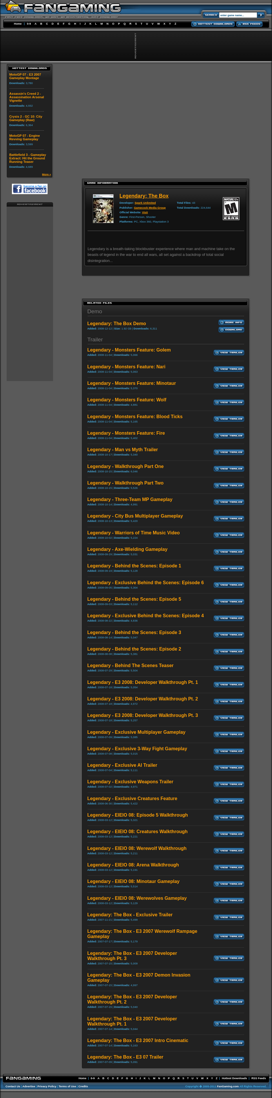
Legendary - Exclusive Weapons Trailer (130, 781)
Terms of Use (67, 1086)
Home (18, 23)
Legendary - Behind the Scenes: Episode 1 (134, 565)
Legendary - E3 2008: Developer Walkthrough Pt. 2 (142, 698)
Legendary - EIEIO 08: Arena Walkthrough (133, 864)
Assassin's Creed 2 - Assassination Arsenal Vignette (26, 97)
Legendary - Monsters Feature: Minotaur (131, 383)
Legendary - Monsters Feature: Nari (126, 366)
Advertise (28, 1086)
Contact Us (13, 1086)
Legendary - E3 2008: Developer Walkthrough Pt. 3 (142, 715)
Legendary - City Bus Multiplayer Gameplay (135, 516)
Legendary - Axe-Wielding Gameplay (127, 549)
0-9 (29, 23)
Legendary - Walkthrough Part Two (125, 482)
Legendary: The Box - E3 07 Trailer (125, 1057)
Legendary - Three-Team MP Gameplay (130, 499)
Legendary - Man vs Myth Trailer (122, 449)
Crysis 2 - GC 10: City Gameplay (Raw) (25, 118)
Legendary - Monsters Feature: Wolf (126, 399)
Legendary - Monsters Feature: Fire (126, 433)
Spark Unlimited (145, 202)
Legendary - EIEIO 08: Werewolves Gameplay (137, 898)
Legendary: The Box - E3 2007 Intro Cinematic (137, 1040)
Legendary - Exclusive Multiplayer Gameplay (136, 732)
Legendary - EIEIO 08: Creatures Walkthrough (137, 831)
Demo (94, 311)
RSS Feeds (258, 1078)
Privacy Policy (46, 1086)
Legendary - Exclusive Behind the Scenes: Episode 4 (145, 615)
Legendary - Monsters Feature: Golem (129, 349)
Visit (145, 212)
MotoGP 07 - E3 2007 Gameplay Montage (25, 76)
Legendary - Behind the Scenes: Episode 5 (134, 599)
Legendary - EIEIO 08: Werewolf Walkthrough (136, 848)
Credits (83, 1086)
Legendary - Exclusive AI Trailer (122, 765)
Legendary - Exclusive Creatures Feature (132, 798)
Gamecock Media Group (150, 207)
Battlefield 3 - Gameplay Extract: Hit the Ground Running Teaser (27, 158)
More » (46, 174)
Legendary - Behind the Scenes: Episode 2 (134, 649)
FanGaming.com (228, 1086)
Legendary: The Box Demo (116, 323)
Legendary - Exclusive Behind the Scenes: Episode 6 (145, 582)
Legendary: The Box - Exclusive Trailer (130, 914)
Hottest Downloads (234, 1078)
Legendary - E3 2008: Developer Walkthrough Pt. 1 (142, 682)
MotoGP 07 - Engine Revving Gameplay (24, 137)
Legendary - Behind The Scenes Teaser (130, 665)
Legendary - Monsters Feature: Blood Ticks (135, 416)
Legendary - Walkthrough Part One (125, 466)
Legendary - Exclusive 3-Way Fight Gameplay (137, 748)
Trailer (95, 339)
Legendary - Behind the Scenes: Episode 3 (134, 632)
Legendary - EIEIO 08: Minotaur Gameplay (133, 881)
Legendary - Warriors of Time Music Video (133, 532)
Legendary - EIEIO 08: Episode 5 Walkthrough (137, 815)
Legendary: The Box (143, 196)
